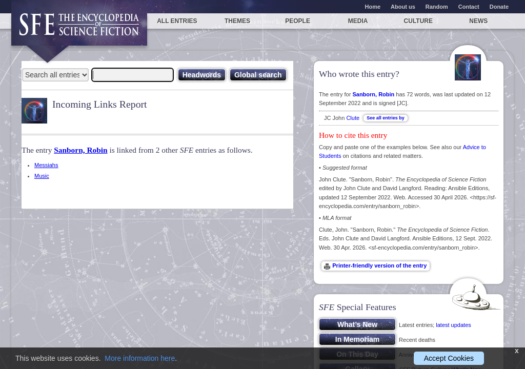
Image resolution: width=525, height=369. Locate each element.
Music (41, 176)
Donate (499, 7)
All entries (177, 21)
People (297, 21)
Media (358, 21)
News (478, 21)
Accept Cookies (449, 358)
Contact (468, 7)
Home (373, 7)
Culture (418, 21)
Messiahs (46, 165)
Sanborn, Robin (80, 150)
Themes (237, 21)
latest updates (453, 325)
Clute (352, 118)
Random (437, 7)
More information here (140, 358)
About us (403, 7)
